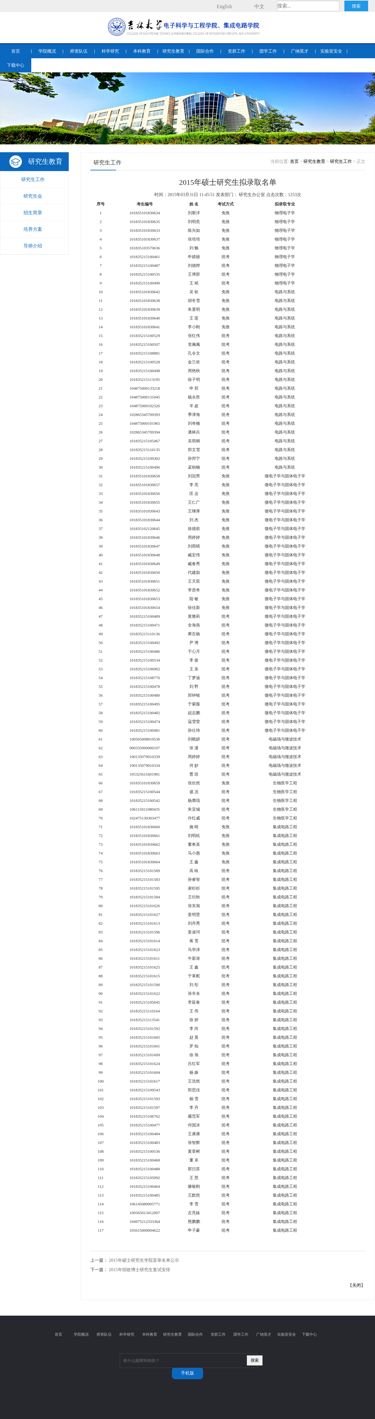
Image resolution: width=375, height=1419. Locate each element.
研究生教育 (173, 51)
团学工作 (268, 51)
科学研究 (110, 51)
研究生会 (32, 196)
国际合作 (205, 51)
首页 (15, 51)
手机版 (187, 1373)
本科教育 (142, 51)
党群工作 (236, 51)
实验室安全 (331, 51)
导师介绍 (32, 245)
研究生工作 (33, 179)
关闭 (356, 1285)
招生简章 (32, 212)
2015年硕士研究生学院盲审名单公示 (144, 1260)
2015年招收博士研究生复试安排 (139, 1269)
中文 (259, 6)
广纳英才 (299, 51)
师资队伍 (79, 51)
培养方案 (32, 229)
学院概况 (47, 51)
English (224, 6)
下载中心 (15, 65)
